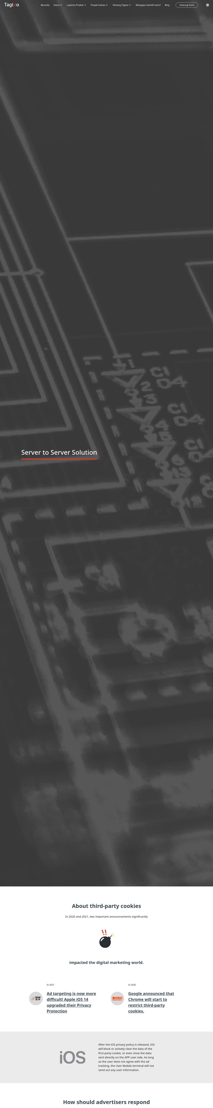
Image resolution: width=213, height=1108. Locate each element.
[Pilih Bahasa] (207, 5)
